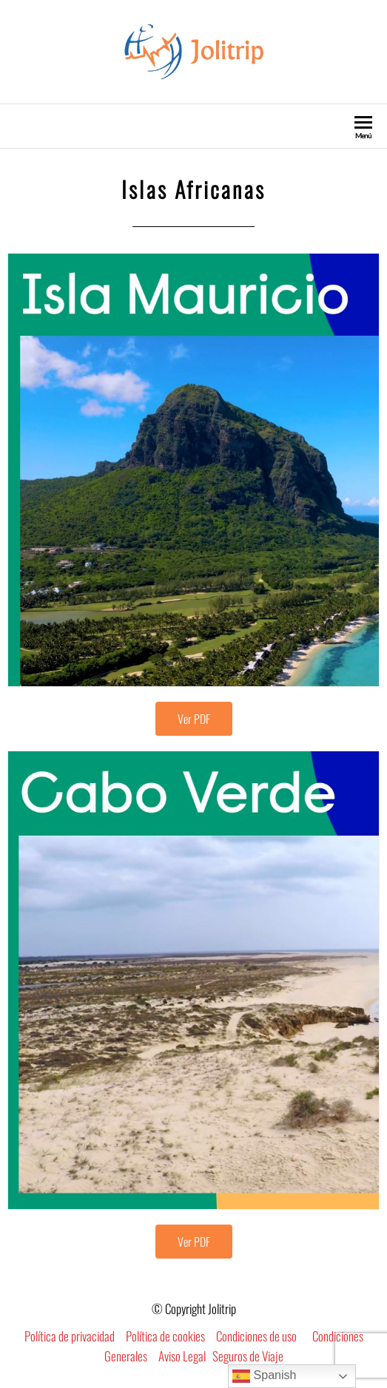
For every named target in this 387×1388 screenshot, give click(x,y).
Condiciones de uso (256, 1336)
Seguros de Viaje (247, 1356)
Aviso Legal (182, 1356)
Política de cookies (165, 1336)
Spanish (264, 1376)
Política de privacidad (69, 1336)
